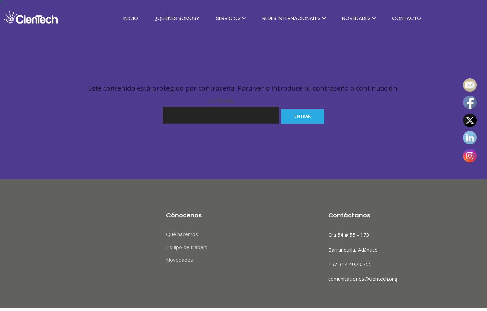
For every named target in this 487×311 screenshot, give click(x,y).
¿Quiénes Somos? (177, 18)
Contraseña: (221, 111)
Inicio (130, 18)
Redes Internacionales (291, 18)
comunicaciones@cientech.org (362, 278)
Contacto (406, 18)
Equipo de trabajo (187, 246)
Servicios (228, 18)
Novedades (356, 18)
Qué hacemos (182, 234)
